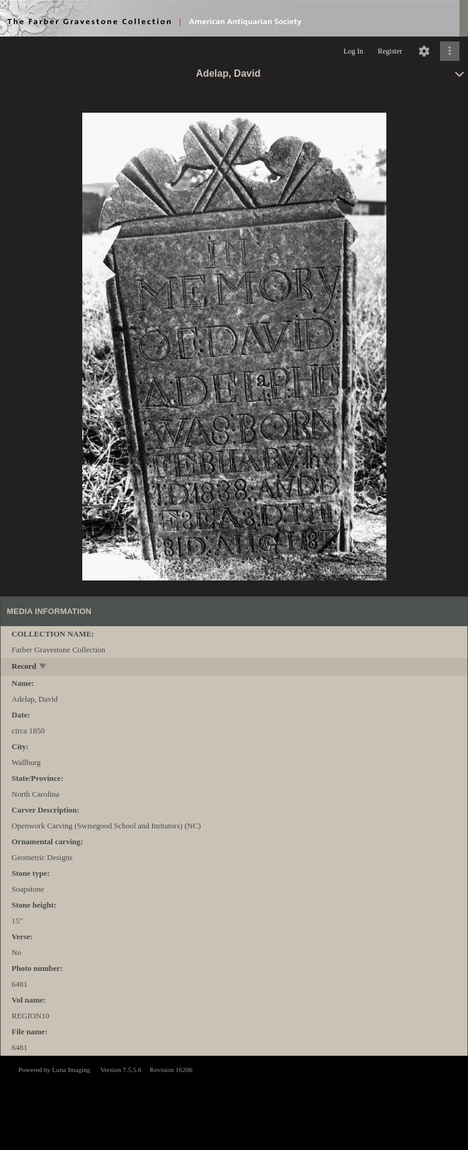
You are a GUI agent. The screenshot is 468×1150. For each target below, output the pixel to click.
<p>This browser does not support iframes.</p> (234, 1102)
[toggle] (43, 667)
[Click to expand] (449, 51)
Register (390, 51)
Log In (353, 51)
